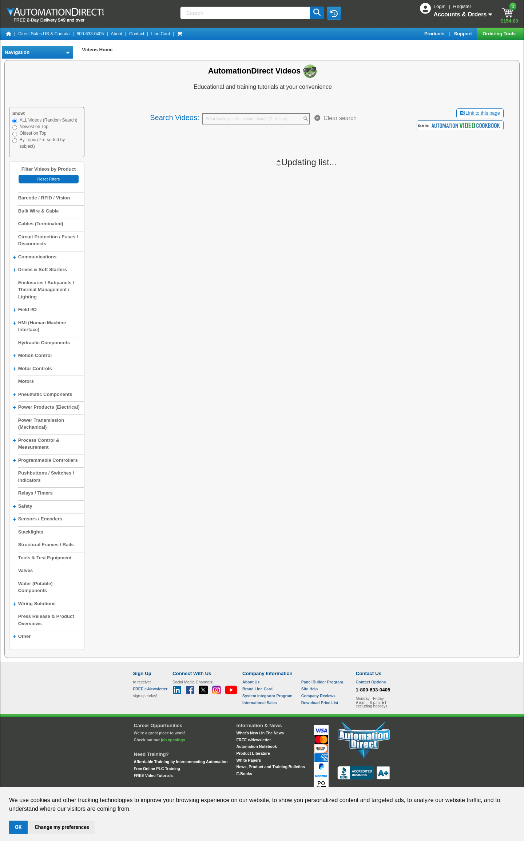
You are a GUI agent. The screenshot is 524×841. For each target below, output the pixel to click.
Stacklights (30, 532)
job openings (173, 740)
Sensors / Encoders (37, 519)
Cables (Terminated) (40, 223)
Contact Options (371, 682)
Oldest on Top (33, 133)
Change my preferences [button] (62, 827)
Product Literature (253, 753)
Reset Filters (48, 179)
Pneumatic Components (42, 394)
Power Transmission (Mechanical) (41, 423)
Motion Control (32, 356)
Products (435, 33)
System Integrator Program (267, 696)
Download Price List (319, 703)
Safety (22, 506)
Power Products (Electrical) (46, 407)
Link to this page (480, 113)
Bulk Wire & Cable (38, 211)
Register (462, 6)
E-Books (244, 773)
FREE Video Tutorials (153, 775)
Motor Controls (32, 369)
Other (22, 636)
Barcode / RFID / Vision (44, 198)
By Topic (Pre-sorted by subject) (42, 143)
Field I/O (25, 310)
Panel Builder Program (322, 682)
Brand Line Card (257, 689)
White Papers (249, 760)
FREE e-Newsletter (254, 740)
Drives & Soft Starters (40, 270)
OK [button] (18, 827)
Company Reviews (318, 696)
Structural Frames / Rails (46, 544)
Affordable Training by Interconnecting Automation (181, 761)
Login (440, 6)
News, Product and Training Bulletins (271, 767)
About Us (250, 682)
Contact (136, 33)
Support (463, 33)
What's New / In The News (260, 733)
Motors (26, 381)
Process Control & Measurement (36, 443)
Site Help (309, 689)
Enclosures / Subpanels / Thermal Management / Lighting (46, 289)
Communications (34, 257)
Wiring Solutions (34, 604)
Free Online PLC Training (157, 768)
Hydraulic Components (44, 342)
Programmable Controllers (45, 460)
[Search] (245, 13)
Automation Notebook (257, 746)
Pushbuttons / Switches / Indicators (46, 476)
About (116, 33)
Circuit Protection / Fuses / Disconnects (48, 240)
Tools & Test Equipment (45, 557)
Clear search (335, 118)
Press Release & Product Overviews (46, 620)
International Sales (259, 703)
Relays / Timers (35, 493)
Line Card (160, 33)
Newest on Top (34, 126)
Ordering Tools (500, 33)
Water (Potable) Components (35, 587)
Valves (25, 570)
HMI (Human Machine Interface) (39, 326)
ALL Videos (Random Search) (49, 120)
